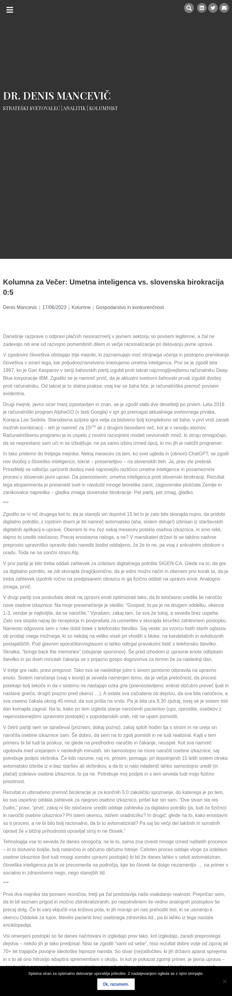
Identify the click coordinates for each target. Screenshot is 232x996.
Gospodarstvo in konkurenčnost (130, 307)
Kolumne (81, 307)
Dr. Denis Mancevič (57, 95)
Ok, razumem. (116, 984)
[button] (10, 10)
